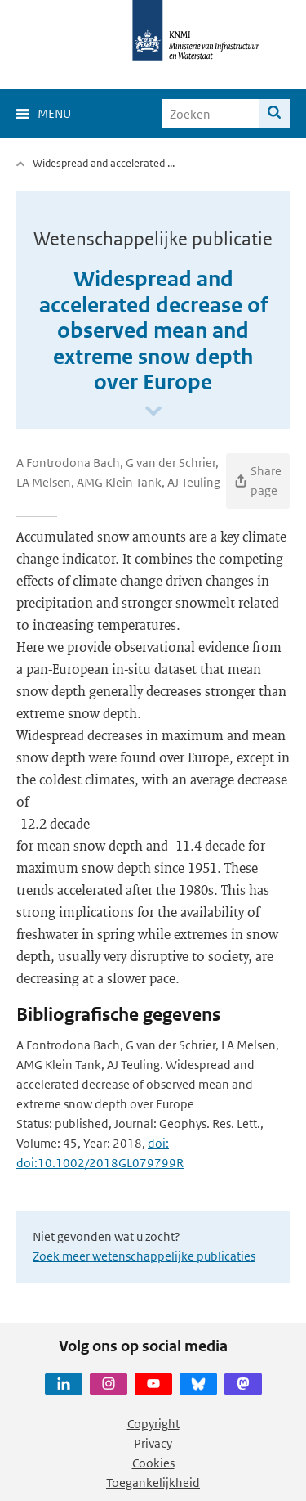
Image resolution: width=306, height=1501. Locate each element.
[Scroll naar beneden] (153, 411)
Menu (54, 113)
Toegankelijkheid (153, 1482)
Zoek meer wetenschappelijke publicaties (144, 1256)
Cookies (153, 1463)
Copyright (153, 1423)
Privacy (153, 1443)
